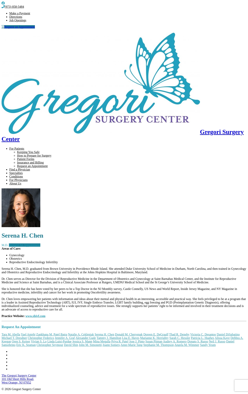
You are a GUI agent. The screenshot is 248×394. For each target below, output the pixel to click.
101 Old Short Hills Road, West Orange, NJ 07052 (19, 379)
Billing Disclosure (20, 369)
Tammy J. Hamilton (109, 338)
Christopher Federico (41, 338)
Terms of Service (19, 362)
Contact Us (16, 351)
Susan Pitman (153, 341)
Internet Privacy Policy (23, 365)
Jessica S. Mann (82, 341)
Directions (15, 16)
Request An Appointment (24, 245)
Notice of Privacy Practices (26, 358)
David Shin (71, 345)
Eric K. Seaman (26, 345)
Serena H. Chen (104, 334)
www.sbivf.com (35, 316)
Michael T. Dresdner (14, 338)
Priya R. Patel (119, 341)
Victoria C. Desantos (203, 334)
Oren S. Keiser (21, 341)
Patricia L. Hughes (202, 338)
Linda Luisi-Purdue (59, 341)
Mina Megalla (101, 341)
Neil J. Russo (217, 341)
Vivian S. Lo (38, 341)
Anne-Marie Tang (132, 345)
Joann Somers (111, 345)
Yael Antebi (28, 334)
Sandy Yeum (208, 345)
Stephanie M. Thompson (158, 345)
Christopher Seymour (50, 345)
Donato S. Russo (197, 341)
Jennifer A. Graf (65, 338)
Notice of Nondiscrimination (27, 355)
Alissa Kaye (222, 338)
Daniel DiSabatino (228, 334)
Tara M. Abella (11, 334)
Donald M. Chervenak (129, 334)
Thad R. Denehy (179, 334)
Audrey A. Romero (175, 341)
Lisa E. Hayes (130, 338)
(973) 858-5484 (13, 6)
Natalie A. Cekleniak (81, 334)
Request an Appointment (18, 26)
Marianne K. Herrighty (154, 338)
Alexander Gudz (86, 338)
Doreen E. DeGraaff (155, 334)
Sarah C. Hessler (179, 338)
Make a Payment (19, 13)
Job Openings (17, 20)
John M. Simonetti (90, 345)
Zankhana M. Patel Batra (51, 334)
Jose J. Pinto (137, 341)
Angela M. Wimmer (186, 345)
